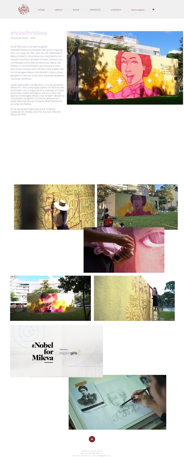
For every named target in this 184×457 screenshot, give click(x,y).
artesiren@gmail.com (101, 456)
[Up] (92, 439)
